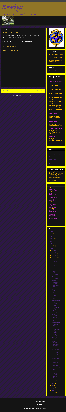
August (54, 380)
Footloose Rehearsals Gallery (55, 261)
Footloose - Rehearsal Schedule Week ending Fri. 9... (55, 374)
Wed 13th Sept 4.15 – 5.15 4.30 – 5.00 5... (56, 351)
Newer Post (6, 91)
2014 (51, 241)
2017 (51, 234)
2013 (51, 243)
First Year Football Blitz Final (55, 297)
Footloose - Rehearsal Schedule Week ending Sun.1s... (55, 283)
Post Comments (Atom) (26, 95)
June (53, 385)
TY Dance (54, 265)
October (54, 255)
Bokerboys (11, 8)
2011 (51, 248)
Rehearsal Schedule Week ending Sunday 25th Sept (55, 317)
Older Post (40, 91)
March (53, 392)
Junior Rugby (55, 334)
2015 (51, 238)
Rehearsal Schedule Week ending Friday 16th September (55, 344)
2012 (51, 246)
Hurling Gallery (52, 159)
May (53, 388)
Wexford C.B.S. (52, 70)
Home (23, 91)
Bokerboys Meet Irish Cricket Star (56, 324)
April (53, 390)
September (54, 257)
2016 (51, 236)
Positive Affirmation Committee (55, 273)
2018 (51, 231)
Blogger (43, 408)
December (54, 250)
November (54, 253)
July (53, 383)
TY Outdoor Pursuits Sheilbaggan (55, 364)
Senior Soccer (55, 292)
